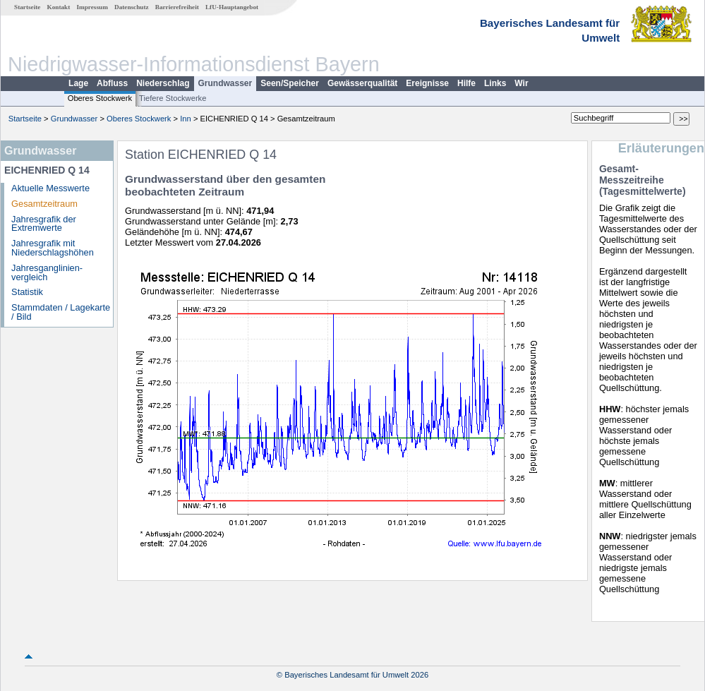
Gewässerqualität (362, 83)
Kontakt (59, 7)
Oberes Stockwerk (100, 98)
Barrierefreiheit (177, 7)
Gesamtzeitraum (44, 203)
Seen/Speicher (289, 83)
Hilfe (466, 83)
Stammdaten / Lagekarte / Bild (60, 312)
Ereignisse (427, 83)
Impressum (92, 7)
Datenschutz (131, 7)
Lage (78, 83)
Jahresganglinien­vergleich (47, 272)
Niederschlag (162, 83)
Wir (521, 83)
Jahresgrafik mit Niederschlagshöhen (52, 248)
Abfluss (112, 83)
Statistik (27, 292)
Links (495, 83)
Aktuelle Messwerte (50, 188)
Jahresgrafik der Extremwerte (43, 224)
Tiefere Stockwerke (172, 98)
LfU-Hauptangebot (231, 7)
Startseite (27, 7)
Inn (185, 118)
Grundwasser (225, 83)
